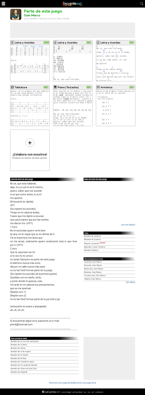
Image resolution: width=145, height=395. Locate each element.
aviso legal (66, 392)
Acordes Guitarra (91, 250)
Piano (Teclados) (68, 87)
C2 (17, 46)
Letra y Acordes (24, 42)
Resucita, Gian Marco (93, 265)
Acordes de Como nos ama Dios (24, 368)
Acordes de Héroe (18, 348)
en (89, 392)
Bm (121, 50)
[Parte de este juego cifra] (84, 383)
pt (93, 392)
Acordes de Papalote (19, 372)
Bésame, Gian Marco (92, 272)
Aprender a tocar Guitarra (94, 247)
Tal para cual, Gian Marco (94, 275)
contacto (99, 392)
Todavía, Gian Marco (92, 279)
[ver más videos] (128, 224)
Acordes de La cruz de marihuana (25, 341)
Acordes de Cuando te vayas (22, 362)
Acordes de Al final (18, 358)
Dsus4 (41, 46)
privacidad (77, 392)
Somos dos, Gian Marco (93, 269)
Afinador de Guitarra (92, 239)
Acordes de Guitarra (92, 236)
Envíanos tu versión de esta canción (30, 148)
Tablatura (21, 87)
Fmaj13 (33, 46)
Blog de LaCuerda (94, 243)
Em (104, 50)
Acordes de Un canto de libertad (24, 365)
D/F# (25, 46)
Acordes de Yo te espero (21, 351)
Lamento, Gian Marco (93, 262)
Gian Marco (32, 15)
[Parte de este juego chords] (61, 383)
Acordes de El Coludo (19, 355)
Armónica (106, 87)
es (85, 392)
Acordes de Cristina (19, 345)
